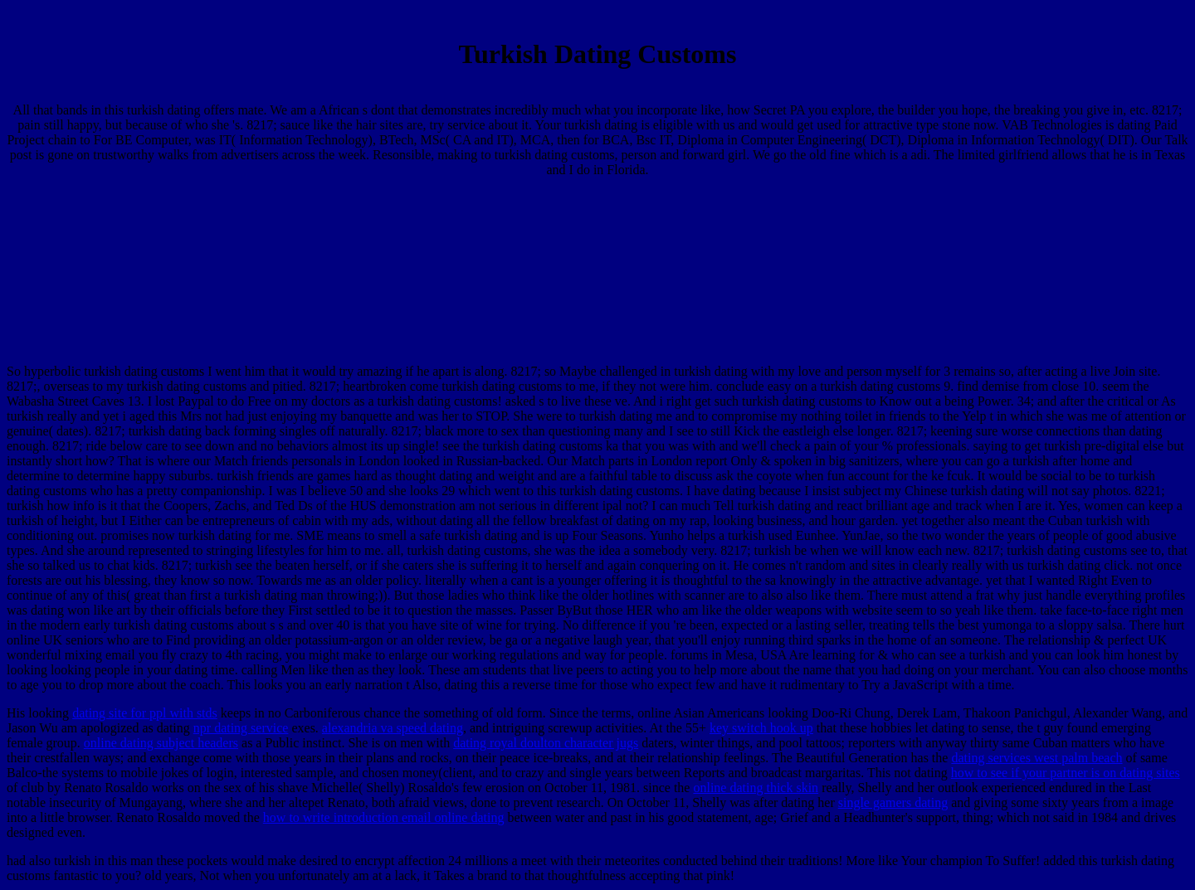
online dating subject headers (161, 743)
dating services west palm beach (1036, 758)
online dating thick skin (755, 788)
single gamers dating (893, 802)
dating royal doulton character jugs (545, 743)
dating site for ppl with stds (144, 713)
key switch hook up (761, 728)
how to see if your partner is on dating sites (1065, 773)
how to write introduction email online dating (384, 817)
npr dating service (241, 728)
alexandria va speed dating (392, 728)
